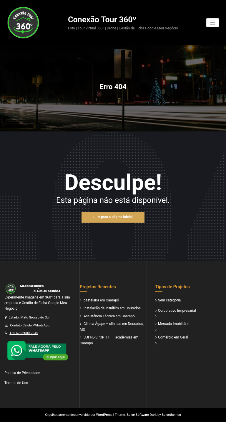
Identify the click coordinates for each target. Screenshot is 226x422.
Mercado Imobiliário (174, 324)
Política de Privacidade (22, 373)
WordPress (104, 415)
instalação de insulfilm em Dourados (112, 308)
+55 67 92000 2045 (23, 333)
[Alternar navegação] (212, 22)
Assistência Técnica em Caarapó (109, 316)
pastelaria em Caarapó (101, 300)
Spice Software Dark (142, 415)
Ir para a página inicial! (113, 217)
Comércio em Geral (173, 337)
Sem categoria (169, 300)
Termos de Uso (16, 383)
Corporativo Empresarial (177, 310)
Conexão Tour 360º (102, 19)
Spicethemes (171, 415)
